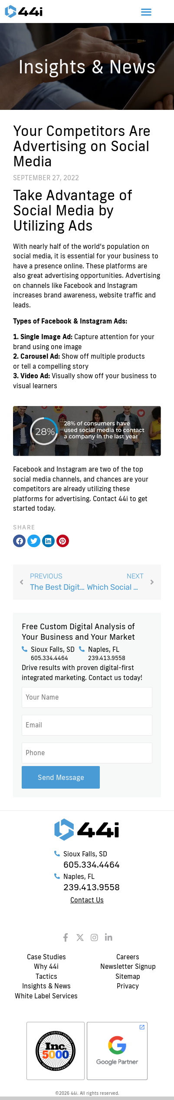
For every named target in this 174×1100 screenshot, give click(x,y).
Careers (127, 957)
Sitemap (127, 976)
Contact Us (87, 900)
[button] (146, 11)
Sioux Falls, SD (53, 649)
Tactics (46, 976)
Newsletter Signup (128, 966)
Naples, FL (103, 649)
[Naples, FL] (82, 649)
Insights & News (46, 986)
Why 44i (46, 966)
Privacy (128, 986)
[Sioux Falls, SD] (24, 649)
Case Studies (46, 957)
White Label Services (46, 996)
